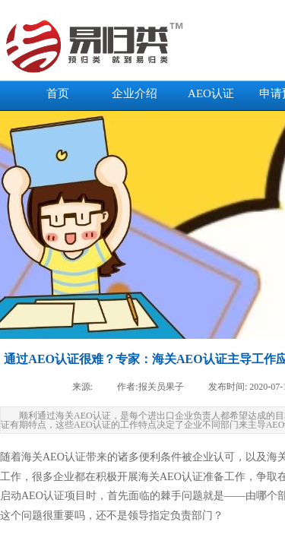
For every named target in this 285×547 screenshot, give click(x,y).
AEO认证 (211, 93)
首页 (57, 93)
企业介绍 (134, 93)
